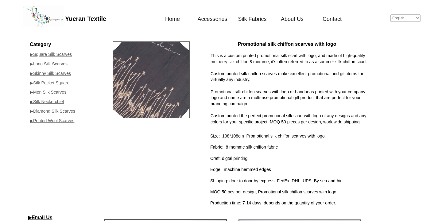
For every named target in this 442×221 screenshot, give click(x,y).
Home (172, 19)
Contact (332, 19)
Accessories (212, 19)
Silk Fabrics (252, 19)
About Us (292, 19)
